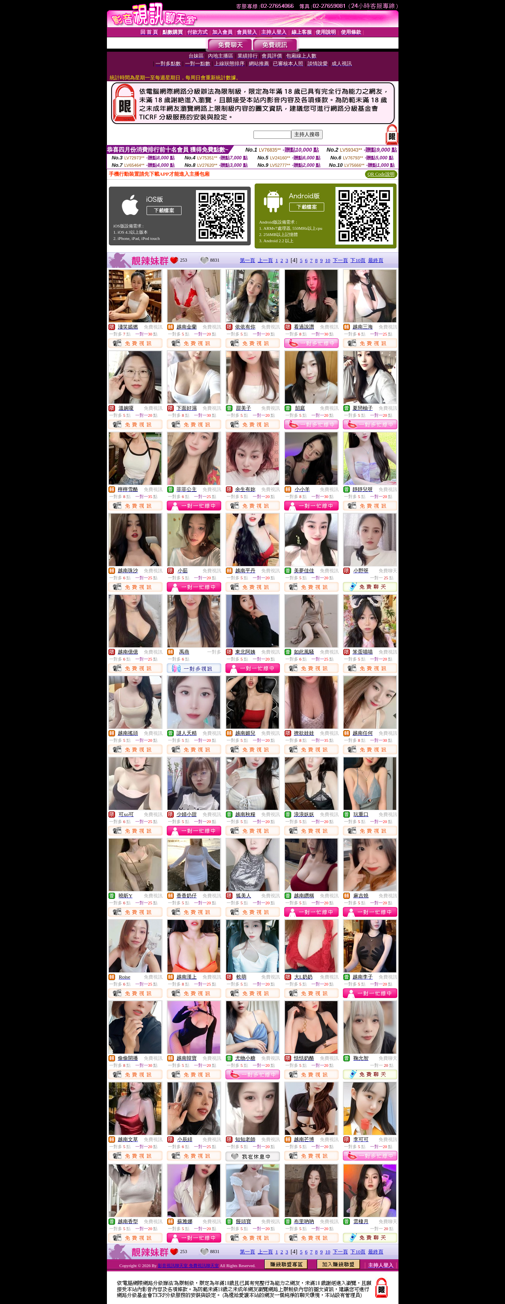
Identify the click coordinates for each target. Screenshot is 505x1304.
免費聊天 (388, 570)
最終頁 (375, 260)
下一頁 (340, 260)
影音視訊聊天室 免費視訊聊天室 (188, 1265)
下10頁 (357, 260)
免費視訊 (153, 327)
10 (327, 260)
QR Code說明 (381, 174)
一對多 (214, 652)
